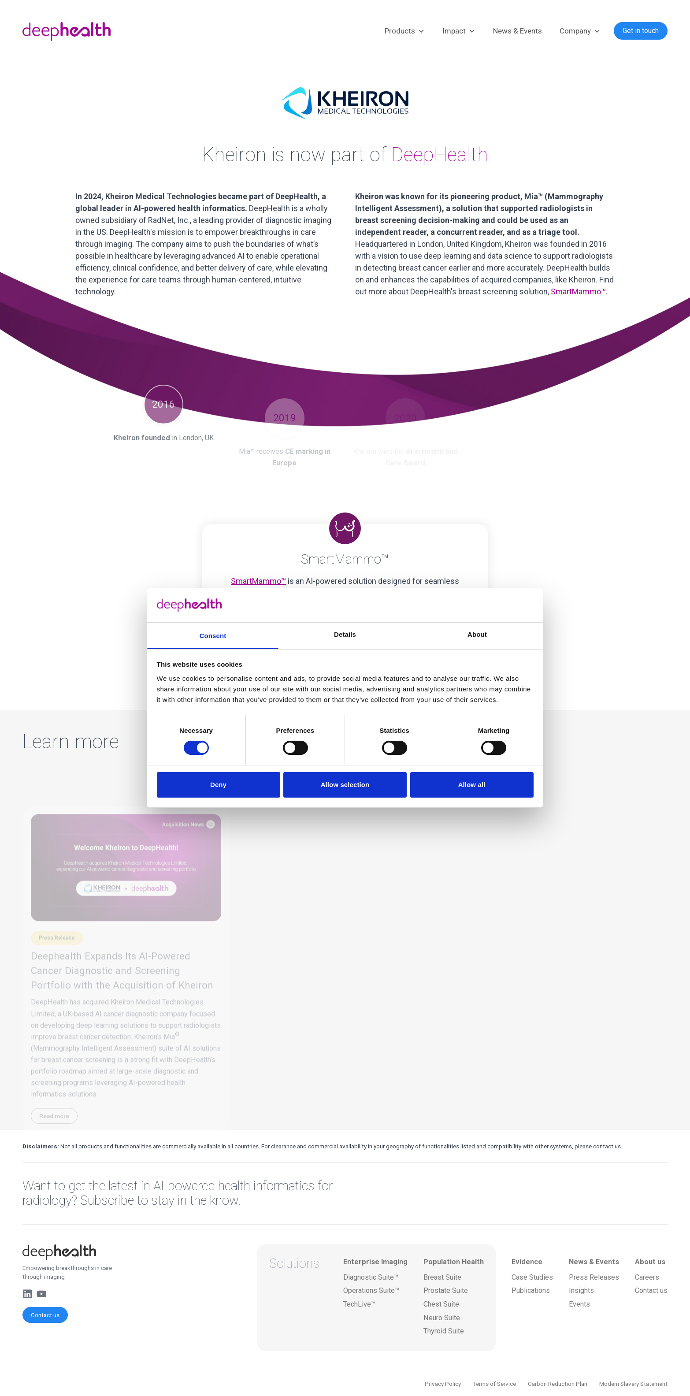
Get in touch (641, 30)
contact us (607, 1146)
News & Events (517, 30)
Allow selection (345, 784)
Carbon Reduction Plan (557, 1383)
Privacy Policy (443, 1383)
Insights (581, 1290)
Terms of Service (494, 1383)
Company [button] (580, 31)
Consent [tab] (213, 635)
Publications (531, 1290)
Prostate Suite (445, 1290)
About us (650, 1262)
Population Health (453, 1262)
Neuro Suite (441, 1318)
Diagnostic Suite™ (370, 1277)
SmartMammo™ (578, 291)
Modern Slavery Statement (633, 1383)
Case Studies (532, 1277)
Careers (647, 1277)
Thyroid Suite (443, 1331)
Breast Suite (442, 1277)
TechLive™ (359, 1304)
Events (579, 1304)
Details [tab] (345, 634)
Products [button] (405, 31)
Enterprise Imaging (375, 1262)
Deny (218, 784)
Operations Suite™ (371, 1290)
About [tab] (477, 634)
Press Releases (594, 1277)
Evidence (527, 1262)
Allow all (472, 784)
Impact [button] (458, 31)
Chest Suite (441, 1304)
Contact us (45, 1314)
